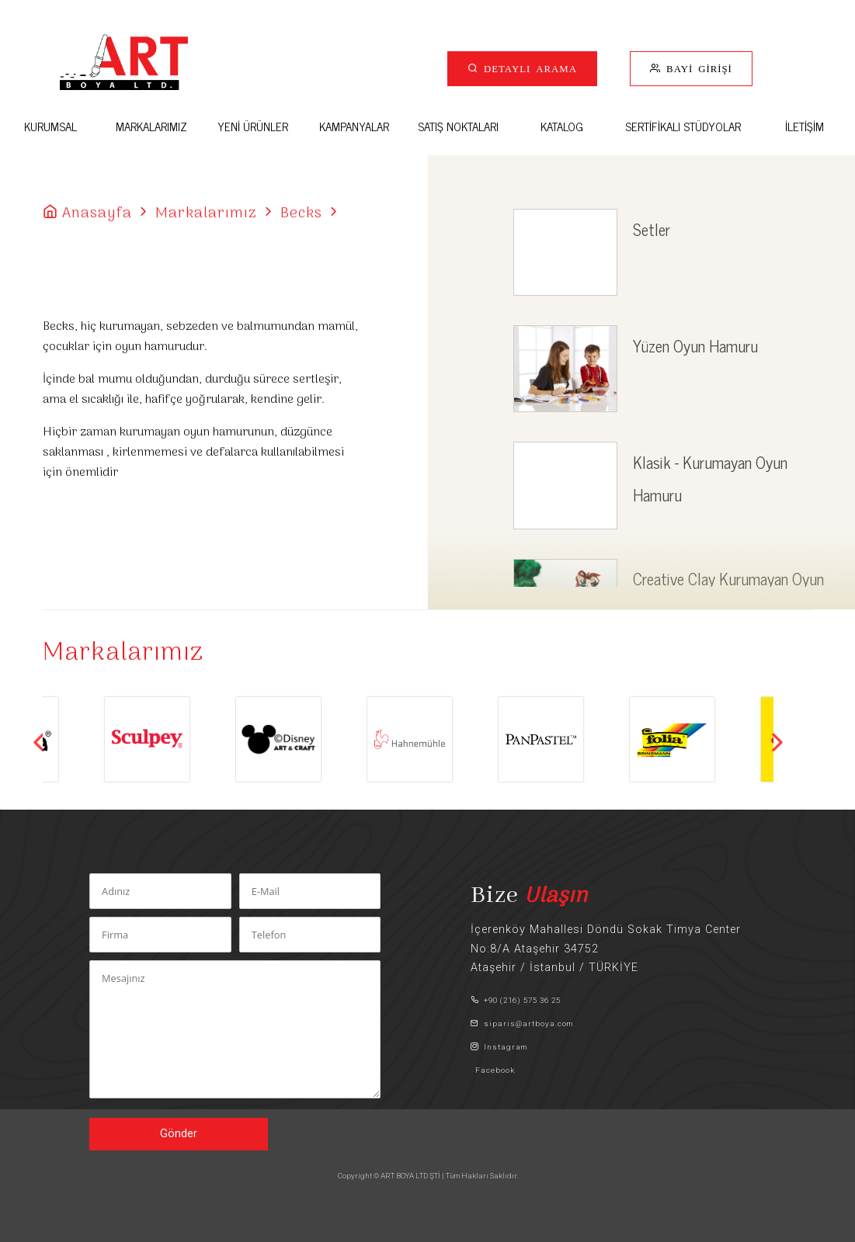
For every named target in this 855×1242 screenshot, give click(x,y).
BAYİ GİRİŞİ (696, 68)
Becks (301, 213)
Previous (38, 742)
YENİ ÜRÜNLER (252, 126)
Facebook (493, 1070)
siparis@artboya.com (522, 1023)
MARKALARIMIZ (151, 126)
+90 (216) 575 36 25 (516, 1000)
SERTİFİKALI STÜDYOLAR (683, 126)
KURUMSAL (50, 126)
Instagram (499, 1047)
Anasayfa (97, 213)
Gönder (178, 1133)
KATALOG (561, 126)
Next (777, 742)
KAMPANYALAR (354, 126)
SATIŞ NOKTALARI (458, 126)
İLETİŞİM (804, 126)
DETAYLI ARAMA (527, 68)
